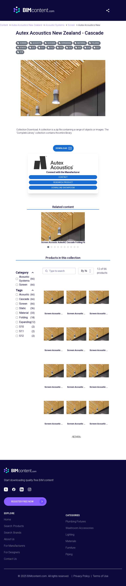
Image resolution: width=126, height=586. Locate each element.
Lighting (70, 534)
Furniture (70, 547)
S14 (69, 48)
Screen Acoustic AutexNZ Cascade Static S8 (53, 350)
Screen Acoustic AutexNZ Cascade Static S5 (53, 424)
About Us (9, 539)
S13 (60, 48)
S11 (41, 48)
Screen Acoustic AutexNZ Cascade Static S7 (99, 350)
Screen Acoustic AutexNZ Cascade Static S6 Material (53, 387)
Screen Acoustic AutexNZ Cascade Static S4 (99, 424)
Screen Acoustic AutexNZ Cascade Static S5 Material (99, 387)
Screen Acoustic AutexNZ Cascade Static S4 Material (76, 424)
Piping (69, 554)
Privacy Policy (82, 576)
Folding (94, 43)
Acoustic (35, 43)
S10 (32, 48)
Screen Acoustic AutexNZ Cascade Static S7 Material (76, 350)
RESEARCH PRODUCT (63, 182)
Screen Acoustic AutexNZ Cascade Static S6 (76, 387)
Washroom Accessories (80, 528)
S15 (78, 48)
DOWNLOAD (64, 148)
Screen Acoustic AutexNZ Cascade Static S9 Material (53, 313)
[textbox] (59, 271)
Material (80, 43)
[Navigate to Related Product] (63, 228)
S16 (87, 48)
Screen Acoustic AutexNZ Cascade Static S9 (76, 313)
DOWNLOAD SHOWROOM (63, 187)
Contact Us (10, 558)
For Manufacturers (14, 545)
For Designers (12, 552)
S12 (50, 48)
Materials (71, 541)
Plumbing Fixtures (76, 521)
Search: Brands (12, 532)
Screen (22, 43)
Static (21, 48)
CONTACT (63, 177)
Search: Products (14, 526)
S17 (96, 48)
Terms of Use (100, 576)
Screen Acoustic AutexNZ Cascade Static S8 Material (99, 313)
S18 (20, 52)
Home (7, 519)
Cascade (50, 43)
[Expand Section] (33, 273)
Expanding (65, 43)
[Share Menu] (109, 10)
